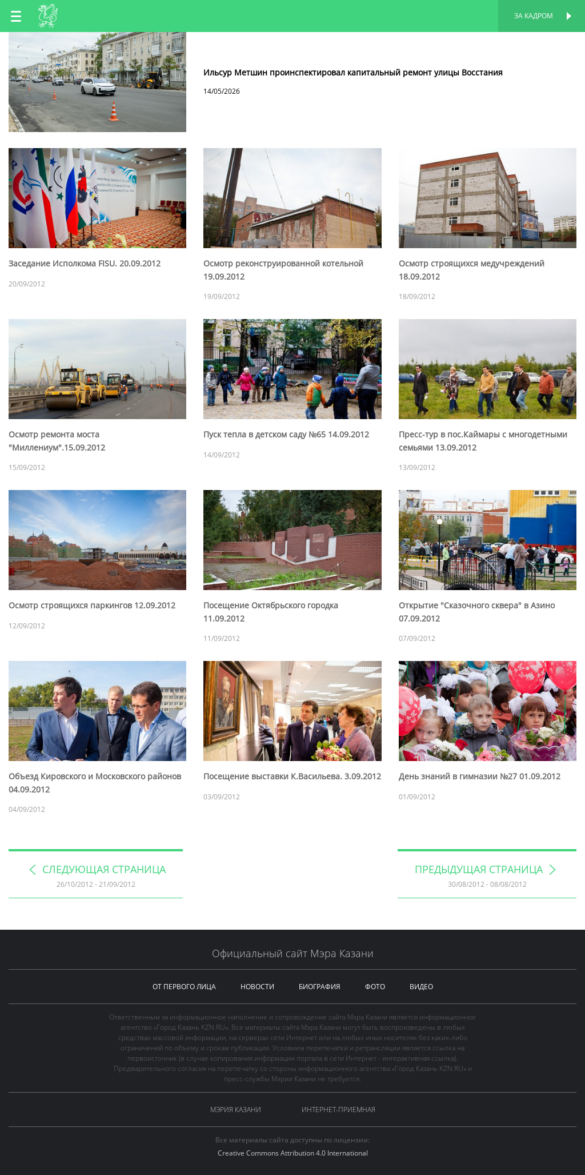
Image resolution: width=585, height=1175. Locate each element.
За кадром (533, 16)
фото (375, 986)
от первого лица (184, 986)
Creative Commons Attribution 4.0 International (293, 1153)
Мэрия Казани (235, 1109)
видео (421, 986)
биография (319, 986)
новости (257, 986)
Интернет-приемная (338, 1109)
